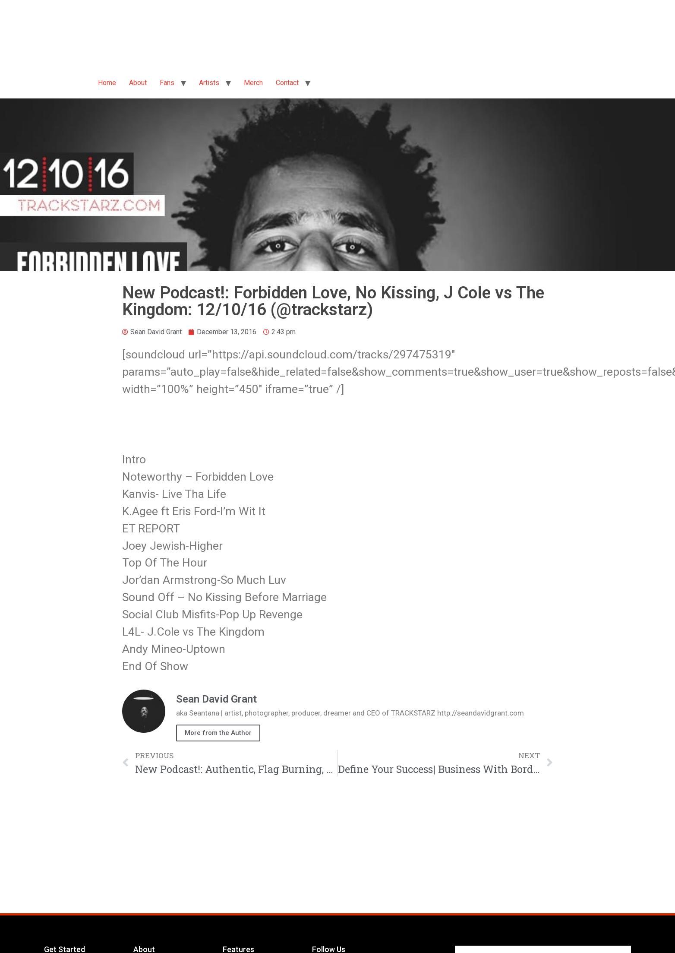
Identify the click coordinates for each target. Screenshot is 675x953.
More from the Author (218, 733)
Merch (253, 83)
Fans (167, 83)
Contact (287, 83)
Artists (209, 83)
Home (107, 83)
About (138, 83)
